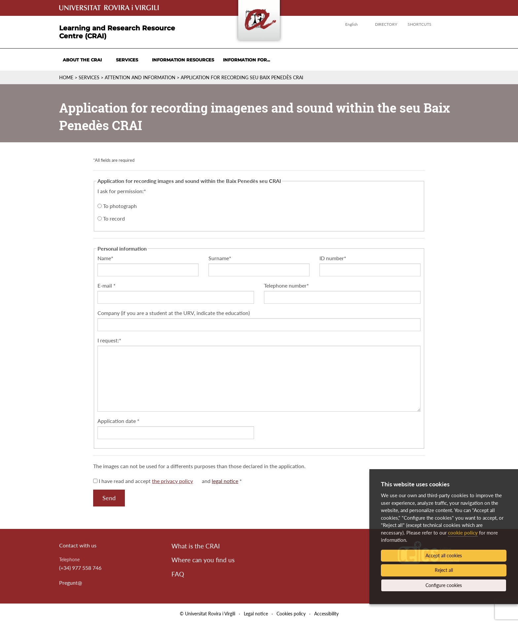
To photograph (117, 206)
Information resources (183, 59)
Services (127, 59)
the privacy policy (172, 481)
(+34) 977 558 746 (80, 568)
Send (109, 498)
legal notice (225, 481)
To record (111, 218)
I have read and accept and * (167, 481)
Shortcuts (419, 24)
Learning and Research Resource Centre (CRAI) (117, 32)
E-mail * (106, 285)
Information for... (246, 59)
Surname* (219, 258)
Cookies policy (291, 613)
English (351, 24)
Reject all (444, 570)
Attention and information (140, 77)
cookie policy (463, 533)
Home (66, 77)
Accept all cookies (444, 555)
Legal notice (256, 613)
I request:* (109, 340)
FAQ (177, 574)
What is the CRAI (195, 546)
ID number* (332, 258)
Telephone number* (286, 285)
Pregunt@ (70, 582)
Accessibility (326, 613)
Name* (105, 258)
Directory (386, 24)
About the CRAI (82, 59)
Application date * (118, 421)
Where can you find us (203, 560)
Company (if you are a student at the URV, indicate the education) (173, 313)
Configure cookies (444, 585)
